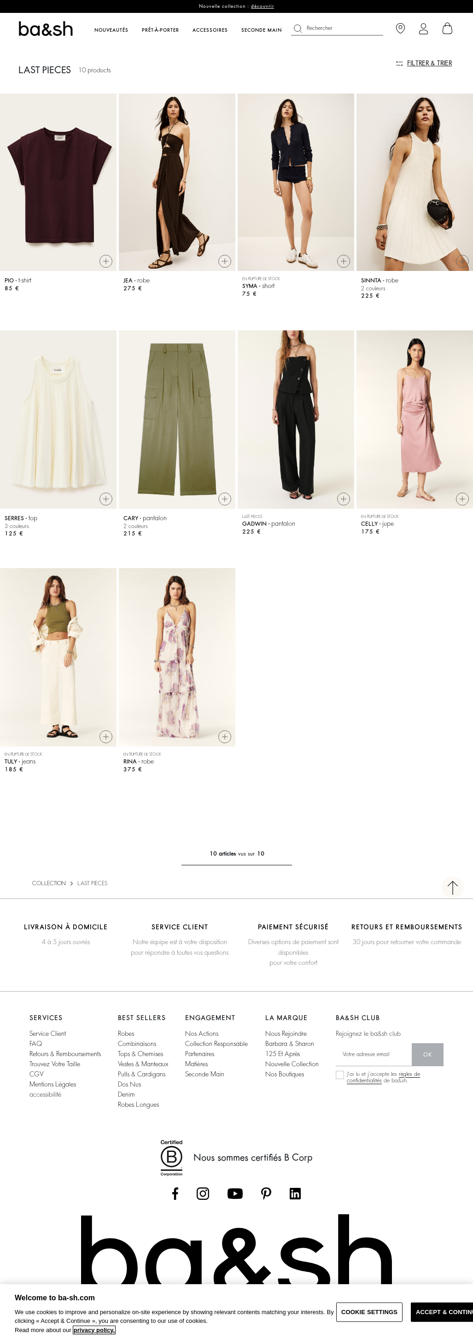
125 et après (282, 1054)
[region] (236, 1311)
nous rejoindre (286, 1033)
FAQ (35, 1043)
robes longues (138, 1104)
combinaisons (137, 1043)
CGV (36, 1074)
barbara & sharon (289, 1043)
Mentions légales (52, 1084)
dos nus (129, 1084)
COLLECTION (49, 883)
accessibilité (45, 1094)
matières (196, 1064)
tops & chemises (140, 1054)
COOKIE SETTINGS (369, 1312)
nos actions (201, 1033)
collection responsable (216, 1043)
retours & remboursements (65, 1054)
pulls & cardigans (141, 1074)
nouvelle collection (292, 1064)
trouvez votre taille (54, 1064)
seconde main (204, 1074)
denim (126, 1094)
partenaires (199, 1054)
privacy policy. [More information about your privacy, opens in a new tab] (94, 1330)
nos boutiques (284, 1074)
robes (126, 1033)
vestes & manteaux (143, 1064)
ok (427, 1054)
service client (47, 1033)
